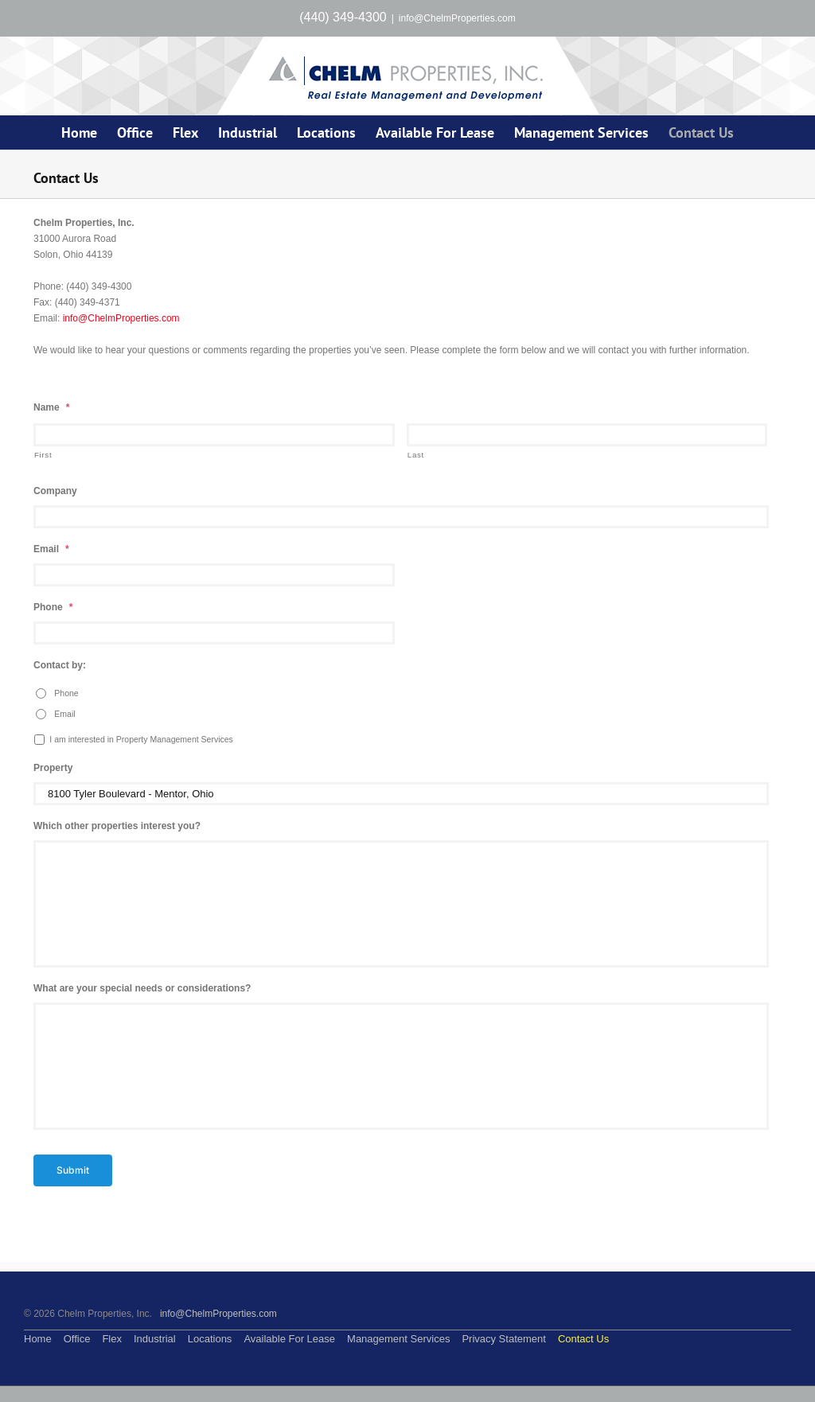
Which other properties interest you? (117, 825)
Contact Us (583, 1339)
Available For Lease (289, 1339)
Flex (112, 1339)
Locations (210, 1339)
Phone (52, 607)
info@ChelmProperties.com (457, 18)
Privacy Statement (504, 1339)
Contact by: (59, 665)
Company (55, 491)
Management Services (398, 1339)
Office (77, 1339)
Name (51, 407)
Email (51, 549)
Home (38, 1339)
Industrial (155, 1339)
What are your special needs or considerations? (142, 988)
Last (416, 454)
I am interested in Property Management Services (141, 739)
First (43, 454)
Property (52, 767)
